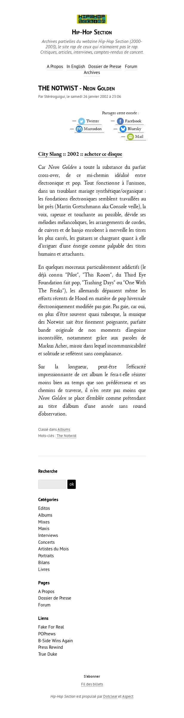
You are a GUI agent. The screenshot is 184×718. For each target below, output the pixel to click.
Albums (64, 429)
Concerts (46, 542)
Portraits (46, 555)
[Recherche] (52, 484)
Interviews (48, 535)
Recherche (48, 471)
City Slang (50, 153)
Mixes (44, 522)
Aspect (127, 696)
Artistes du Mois (53, 549)
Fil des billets (92, 684)
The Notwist (66, 435)
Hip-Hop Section (92, 33)
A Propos (46, 591)
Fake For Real (51, 627)
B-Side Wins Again (55, 640)
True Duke (47, 654)
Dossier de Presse (54, 598)
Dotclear (110, 696)
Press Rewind (50, 647)
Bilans (44, 562)
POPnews (46, 634)
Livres (44, 569)
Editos (44, 508)
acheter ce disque (103, 153)
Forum (44, 605)
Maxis (43, 528)
